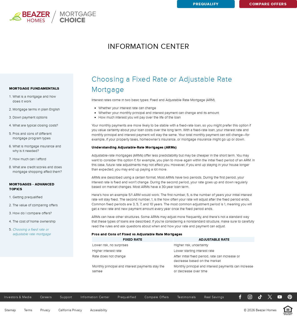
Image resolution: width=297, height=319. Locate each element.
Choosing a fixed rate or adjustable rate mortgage (32, 231)
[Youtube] (279, 296)
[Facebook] (240, 296)
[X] (270, 296)
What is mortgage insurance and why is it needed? (37, 148)
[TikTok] (260, 296)
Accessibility (98, 310)
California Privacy (70, 310)
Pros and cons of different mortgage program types (32, 135)
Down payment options (30, 117)
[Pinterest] (289, 296)
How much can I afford (29, 159)
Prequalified (127, 297)
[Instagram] (250, 296)
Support (66, 297)
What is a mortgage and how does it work (34, 98)
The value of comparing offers (35, 205)
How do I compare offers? (32, 213)
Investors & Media (18, 297)
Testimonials (186, 297)
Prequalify (206, 4)
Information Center (95, 297)
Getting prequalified (28, 197)
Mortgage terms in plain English (36, 109)
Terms (28, 310)
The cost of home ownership (34, 221)
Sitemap (10, 310)
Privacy (45, 310)
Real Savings (214, 297)
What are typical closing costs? (35, 125)
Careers (46, 297)
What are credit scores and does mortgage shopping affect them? (37, 169)
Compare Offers (268, 4)
